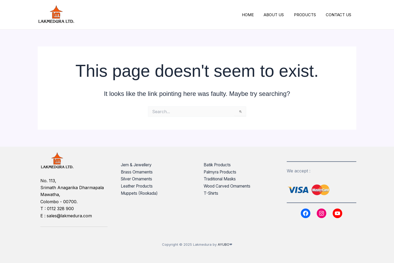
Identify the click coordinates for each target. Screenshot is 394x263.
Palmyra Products (222, 172)
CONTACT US (339, 14)
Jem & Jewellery (138, 164)
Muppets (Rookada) (141, 193)
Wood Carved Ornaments (229, 185)
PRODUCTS (308, 14)
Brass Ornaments (138, 172)
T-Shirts (212, 193)
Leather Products (138, 185)
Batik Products (218, 164)
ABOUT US (279, 14)
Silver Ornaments (138, 178)
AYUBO (223, 244)
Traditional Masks (221, 178)
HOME (255, 14)
